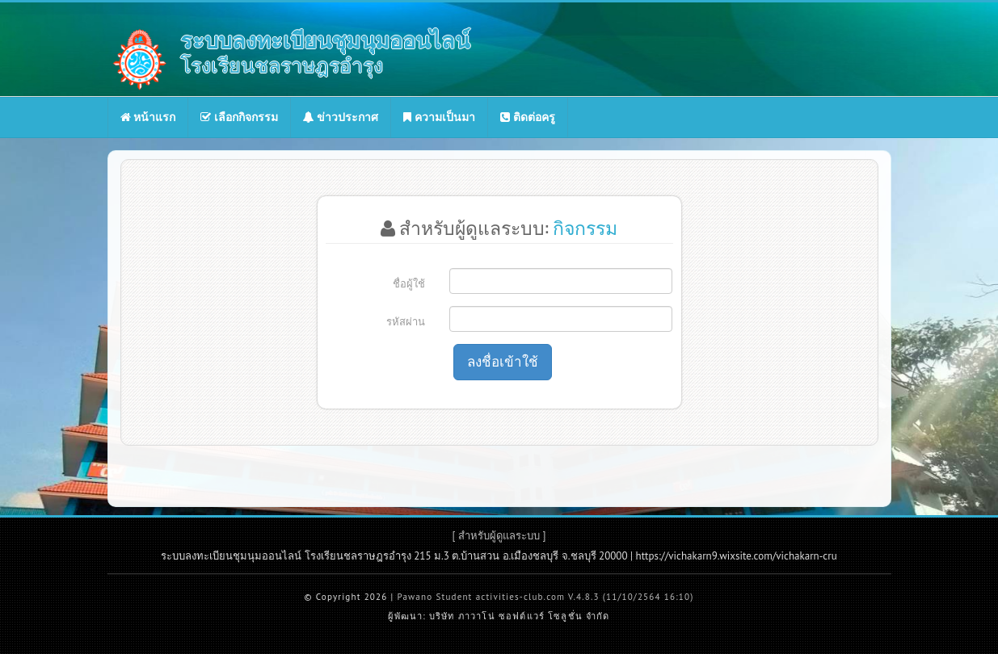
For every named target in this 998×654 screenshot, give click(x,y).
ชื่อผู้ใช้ (409, 284)
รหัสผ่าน (405, 322)
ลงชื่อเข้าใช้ (502, 362)
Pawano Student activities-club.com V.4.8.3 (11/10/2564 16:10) (545, 596)
